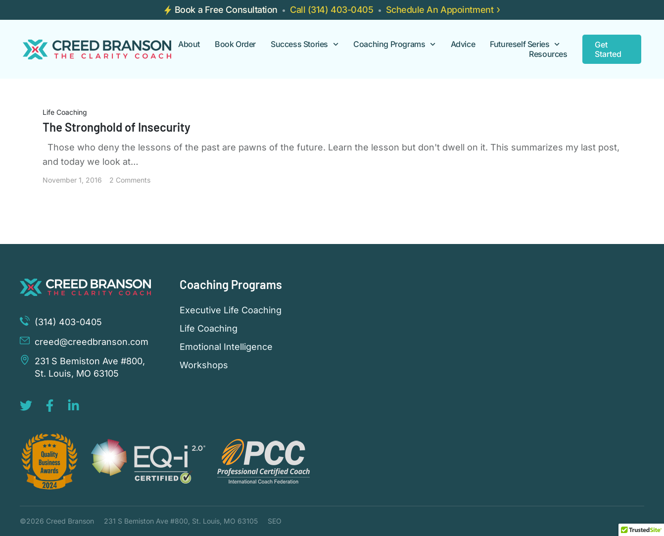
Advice (463, 44)
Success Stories (304, 44)
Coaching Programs (394, 44)
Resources (548, 54)
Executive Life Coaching (231, 310)
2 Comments (129, 180)
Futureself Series (525, 44)
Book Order (235, 44)
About (189, 44)
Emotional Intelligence (226, 347)
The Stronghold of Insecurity (116, 127)
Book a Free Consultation (226, 9)
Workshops (204, 365)
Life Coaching (65, 112)
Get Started (608, 49)
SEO (275, 521)
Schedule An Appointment (440, 9)
